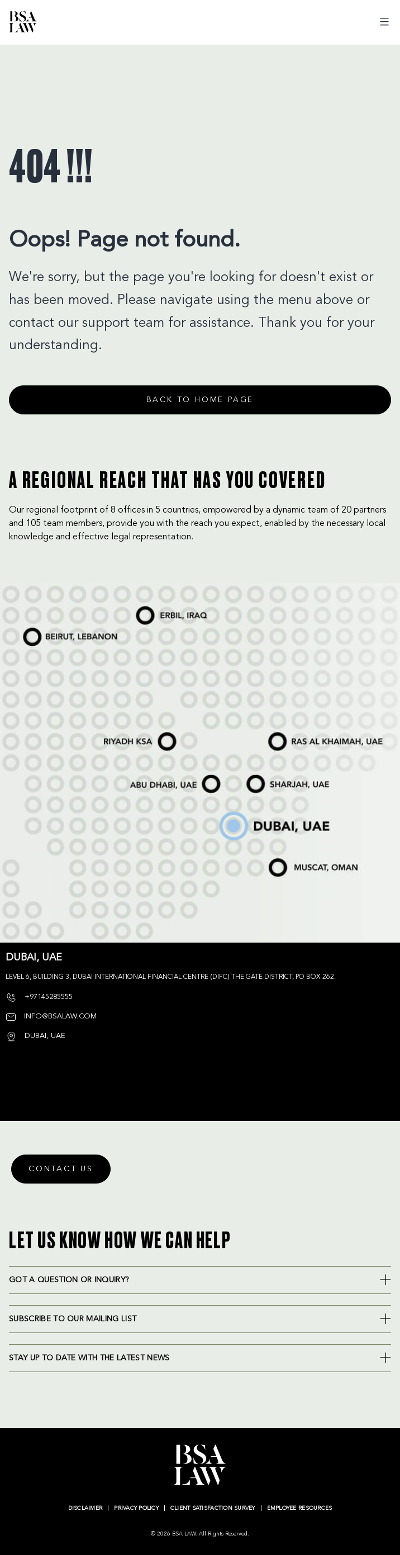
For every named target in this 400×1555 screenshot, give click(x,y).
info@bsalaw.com (51, 1016)
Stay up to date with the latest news (89, 1358)
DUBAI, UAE (35, 1036)
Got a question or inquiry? (69, 1280)
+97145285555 (39, 997)
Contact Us (60, 1169)
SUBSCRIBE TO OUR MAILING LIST (72, 1319)
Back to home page (200, 400)
